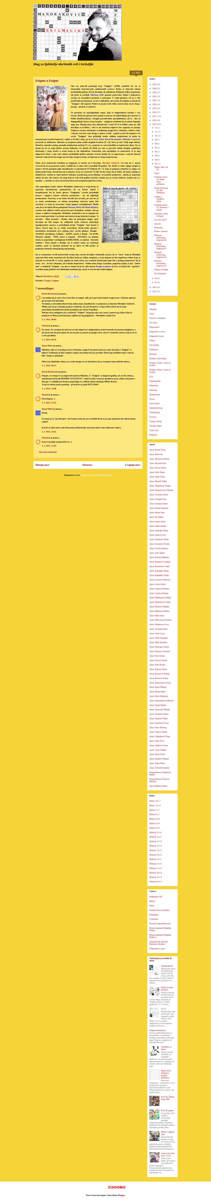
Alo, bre (157, 224)
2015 (154, 124)
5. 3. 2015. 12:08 (49, 388)
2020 (154, 104)
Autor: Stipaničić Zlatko (159, 714)
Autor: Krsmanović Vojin (159, 566)
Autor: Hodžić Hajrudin (158, 508)
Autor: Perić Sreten (157, 656)
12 (156, 128)
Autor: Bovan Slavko (157, 468)
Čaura (156, 173)
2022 (154, 96)
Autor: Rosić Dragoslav (158, 696)
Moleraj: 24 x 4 (155, 882)
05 (156, 156)
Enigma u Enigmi (161, 270)
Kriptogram (154, 915)
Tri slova (152, 417)
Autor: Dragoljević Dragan (160, 486)
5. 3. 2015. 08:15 (49, 365)
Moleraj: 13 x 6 (155, 850)
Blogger (121, 1195)
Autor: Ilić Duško (156, 517)
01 (156, 282)
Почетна (87, 465)
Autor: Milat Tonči (156, 616)
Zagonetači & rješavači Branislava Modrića (158, 943)
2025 (154, 84)
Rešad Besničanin (50, 294)
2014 (154, 287)
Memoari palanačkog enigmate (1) (160, 263)
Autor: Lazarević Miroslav (159, 580)
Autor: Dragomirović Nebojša (161, 490)
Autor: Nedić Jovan (157, 633)
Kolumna (153, 354)
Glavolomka (154, 345)
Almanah (153, 309)
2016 (154, 120)
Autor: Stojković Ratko (158, 719)
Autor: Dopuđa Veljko (158, 481)
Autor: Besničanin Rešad (159, 459)
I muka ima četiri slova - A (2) (168, 1154)
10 (156, 136)
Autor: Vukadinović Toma (159, 736)
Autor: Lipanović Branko (159, 589)
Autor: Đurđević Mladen (159, 759)
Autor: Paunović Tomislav (159, 651)
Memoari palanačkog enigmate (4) (160, 237)
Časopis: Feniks (155, 421)
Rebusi (152, 901)
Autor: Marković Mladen (159, 607)
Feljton (152, 340)
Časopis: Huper (155, 426)
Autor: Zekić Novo (156, 741)
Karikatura (153, 349)
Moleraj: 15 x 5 (155, 859)
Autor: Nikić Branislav (158, 642)
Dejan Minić (47, 346)
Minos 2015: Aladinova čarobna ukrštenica (166, 1074)
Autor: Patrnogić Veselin (159, 647)
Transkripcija (154, 412)
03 (156, 164)
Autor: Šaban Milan (157, 763)
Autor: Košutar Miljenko (159, 557)
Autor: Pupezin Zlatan (158, 669)
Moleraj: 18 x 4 (155, 873)
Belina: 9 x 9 (154, 828)
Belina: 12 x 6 (155, 806)
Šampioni (153, 435)
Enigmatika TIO (155, 897)
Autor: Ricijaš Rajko (157, 692)
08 (156, 144)
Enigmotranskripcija (157, 1030)
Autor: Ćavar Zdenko (157, 750)
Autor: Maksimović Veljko (159, 602)
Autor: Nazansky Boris (158, 629)
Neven (152, 399)
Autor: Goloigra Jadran (158, 504)
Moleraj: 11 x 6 (155, 832)
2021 (154, 100)
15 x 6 (163, 1009)
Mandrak (46, 326)
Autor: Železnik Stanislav (159, 768)
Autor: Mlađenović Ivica (159, 624)
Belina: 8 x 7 (154, 814)
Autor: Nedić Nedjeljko (158, 638)
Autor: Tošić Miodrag (158, 728)
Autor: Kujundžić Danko (159, 571)
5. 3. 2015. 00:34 (49, 339)
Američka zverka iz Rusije (161, 215)
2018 (154, 112)
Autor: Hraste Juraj (156, 513)
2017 (154, 116)
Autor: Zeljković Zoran (158, 745)
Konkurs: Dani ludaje (157, 358)
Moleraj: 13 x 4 (155, 846)
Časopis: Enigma (51, 280)
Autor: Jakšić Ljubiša (157, 526)
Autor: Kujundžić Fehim (159, 575)
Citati (151, 314)
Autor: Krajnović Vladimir (159, 562)
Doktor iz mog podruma (167, 988)
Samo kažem (154, 403)
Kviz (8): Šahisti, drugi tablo (168, 1098)
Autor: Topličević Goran (159, 723)
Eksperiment (154, 327)
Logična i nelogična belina (159, 199)
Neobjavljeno (154, 395)
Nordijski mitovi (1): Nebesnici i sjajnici (161, 207)
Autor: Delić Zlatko (157, 472)
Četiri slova (154, 430)
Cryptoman (153, 919)
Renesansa (158, 228)
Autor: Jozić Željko (157, 553)
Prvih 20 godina (167, 1110)
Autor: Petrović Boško (158, 660)
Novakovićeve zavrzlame (159, 910)
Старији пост (132, 465)
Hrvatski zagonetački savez (160, 924)
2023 (154, 92)
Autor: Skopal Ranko (157, 705)
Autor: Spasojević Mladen (159, 709)
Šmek (151, 906)
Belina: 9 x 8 (154, 823)
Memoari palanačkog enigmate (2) (160, 254)
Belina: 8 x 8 (154, 819)
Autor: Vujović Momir (158, 732)
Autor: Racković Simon (158, 678)
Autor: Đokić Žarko (157, 754)
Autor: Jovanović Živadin (159, 544)
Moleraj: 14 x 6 (155, 855)
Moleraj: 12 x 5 (155, 837)
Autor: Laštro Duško (157, 584)
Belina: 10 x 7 (155, 801)
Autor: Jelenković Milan (159, 539)
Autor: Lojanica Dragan (158, 593)
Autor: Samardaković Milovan (161, 701)
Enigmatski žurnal (156, 336)
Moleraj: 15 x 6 (155, 864)
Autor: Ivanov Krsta (157, 522)
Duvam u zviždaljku (157, 318)
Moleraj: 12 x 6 (155, 841)
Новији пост (42, 465)
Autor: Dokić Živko (157, 477)
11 (156, 132)
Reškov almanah (160, 231)
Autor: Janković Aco (157, 535)
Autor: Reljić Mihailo (157, 687)
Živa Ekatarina (160, 273)
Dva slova (153, 323)
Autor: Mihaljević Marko (159, 611)
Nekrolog (153, 390)
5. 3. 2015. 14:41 (49, 432)
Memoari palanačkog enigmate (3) (160, 246)
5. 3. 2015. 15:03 (49, 446)
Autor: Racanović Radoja (159, 674)
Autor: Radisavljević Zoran (160, 683)
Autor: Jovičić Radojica (158, 548)
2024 (154, 88)
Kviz (151, 377)
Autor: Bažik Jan (156, 454)
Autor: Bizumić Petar (157, 463)
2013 (154, 291)
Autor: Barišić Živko (157, 450)
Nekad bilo (153, 386)
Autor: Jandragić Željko (158, 531)
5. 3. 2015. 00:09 (49, 319)
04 (156, 160)
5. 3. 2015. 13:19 (49, 403)
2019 (154, 108)
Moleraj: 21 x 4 (155, 877)
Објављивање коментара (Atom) (96, 475)
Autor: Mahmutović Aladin (160, 598)
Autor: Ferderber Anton (158, 495)
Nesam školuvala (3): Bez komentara (161, 190)
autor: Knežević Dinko (158, 786)
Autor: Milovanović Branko (160, 620)
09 (156, 140)
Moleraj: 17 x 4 (155, 868)
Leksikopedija (155, 381)
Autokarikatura (167, 966)
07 (156, 148)
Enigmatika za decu (157, 332)
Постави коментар (48, 452)
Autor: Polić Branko (157, 665)
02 (156, 278)
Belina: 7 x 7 (154, 810)
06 (156, 152)
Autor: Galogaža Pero (158, 499)
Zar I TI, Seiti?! (160, 220)
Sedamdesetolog (155, 408)
